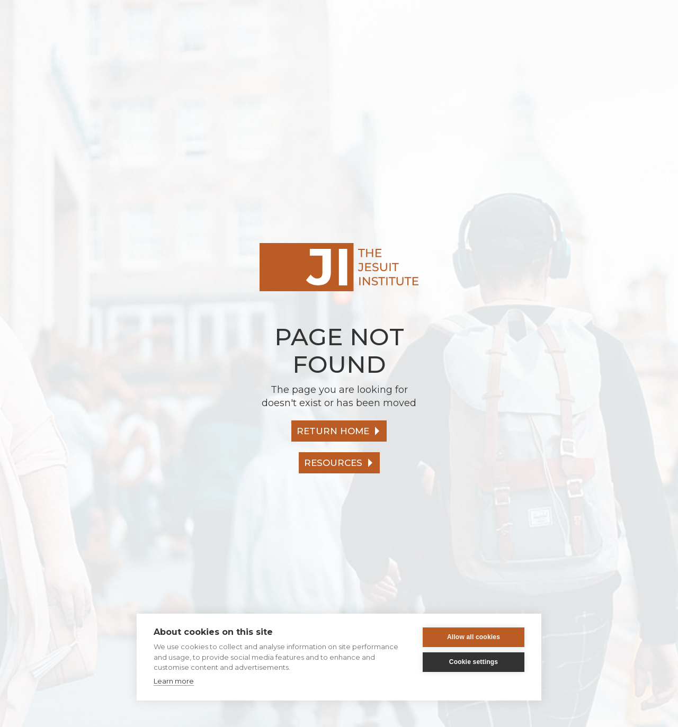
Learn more (174, 681)
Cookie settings (473, 662)
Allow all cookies (473, 637)
